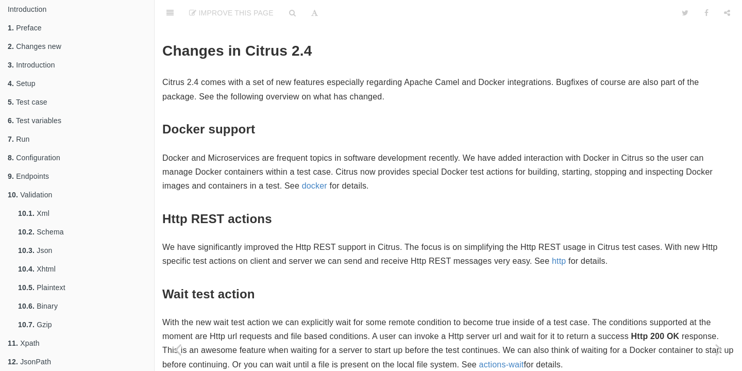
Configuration (34, 158)
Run (18, 139)
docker (314, 185)
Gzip (35, 325)
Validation (30, 195)
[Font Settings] (314, 13)
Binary (38, 306)
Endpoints (28, 176)
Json (35, 250)
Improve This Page (231, 13)
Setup (22, 83)
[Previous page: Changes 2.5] (178, 349)
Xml (33, 213)
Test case (27, 102)
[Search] (292, 13)
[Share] (727, 13)
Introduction (27, 9)
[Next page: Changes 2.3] (719, 349)
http (559, 261)
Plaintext (41, 287)
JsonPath (29, 362)
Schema (41, 232)
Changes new (34, 46)
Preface (25, 28)
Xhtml (37, 269)
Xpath (24, 343)
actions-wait (501, 364)
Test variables (34, 120)
